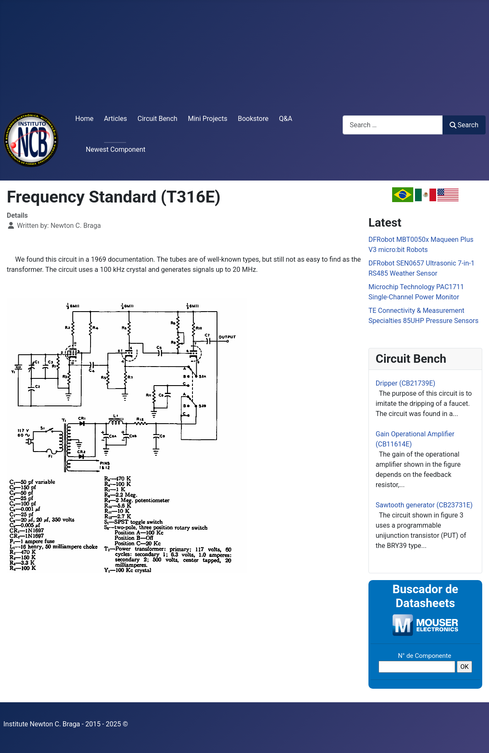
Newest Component (116, 149)
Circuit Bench (157, 119)
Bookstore (253, 119)
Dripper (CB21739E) (405, 383)
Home (84, 119)
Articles (115, 119)
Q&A (285, 119)
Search (464, 125)
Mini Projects (207, 119)
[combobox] (393, 124)
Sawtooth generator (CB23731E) (424, 505)
